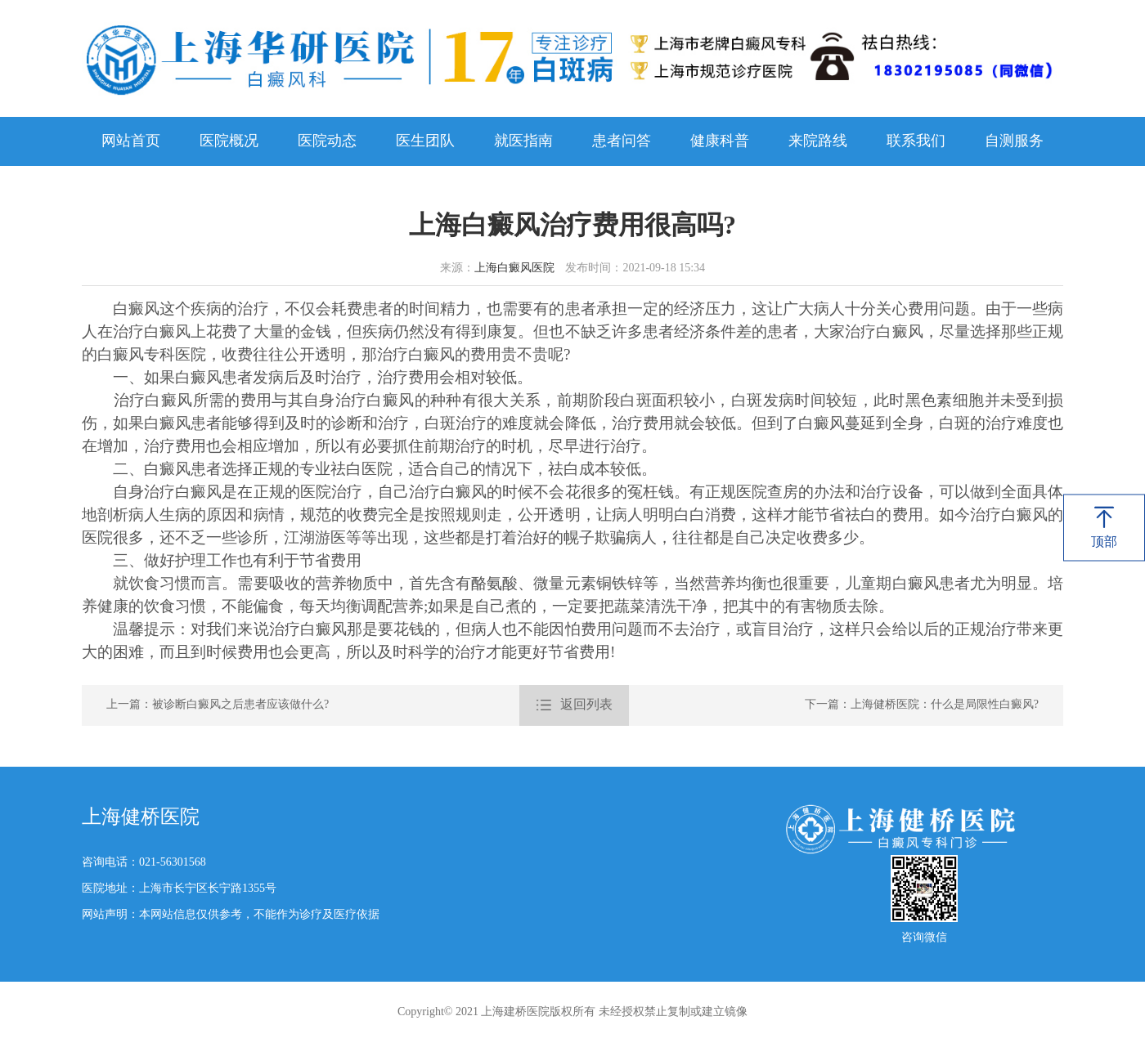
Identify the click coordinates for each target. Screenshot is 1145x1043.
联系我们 (916, 141)
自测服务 (1014, 141)
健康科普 (719, 141)
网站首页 (130, 141)
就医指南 (523, 141)
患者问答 (621, 141)
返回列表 (574, 705)
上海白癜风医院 (514, 268)
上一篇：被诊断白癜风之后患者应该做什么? (217, 705)
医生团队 (425, 141)
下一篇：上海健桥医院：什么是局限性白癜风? (922, 705)
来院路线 (817, 141)
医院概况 (229, 141)
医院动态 (327, 141)
